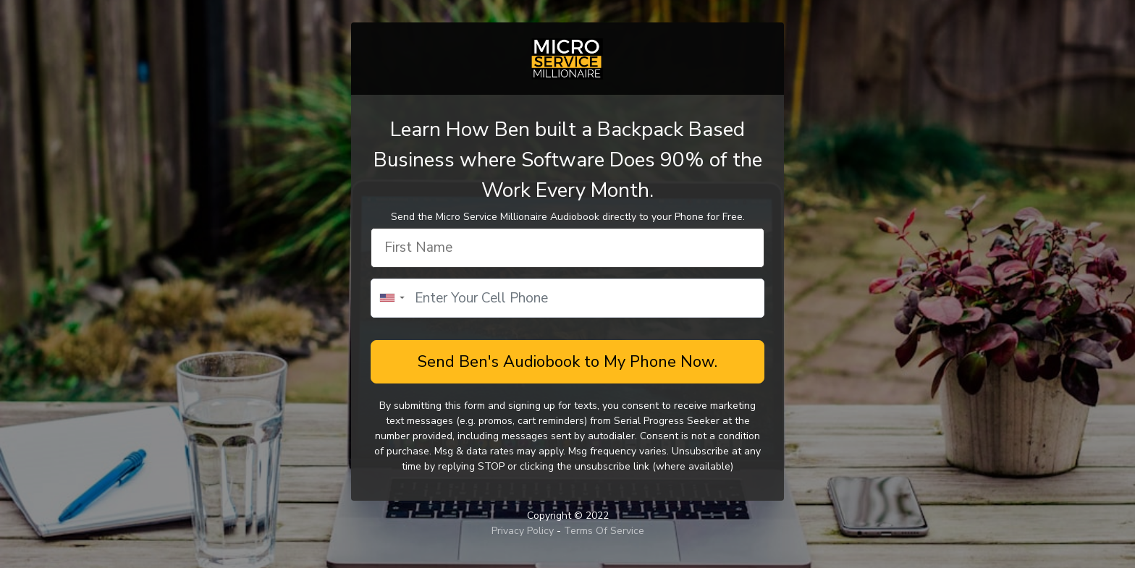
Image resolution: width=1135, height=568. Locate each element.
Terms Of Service (604, 531)
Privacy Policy (524, 531)
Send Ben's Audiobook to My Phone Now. (567, 362)
